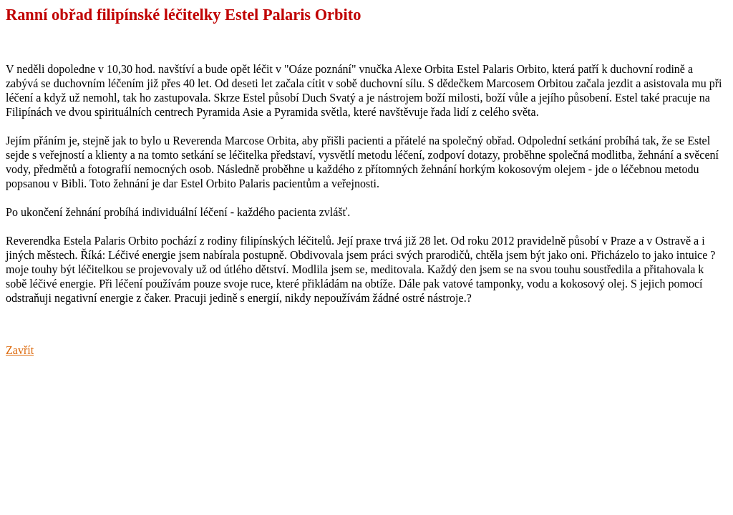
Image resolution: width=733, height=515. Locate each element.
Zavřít (20, 350)
